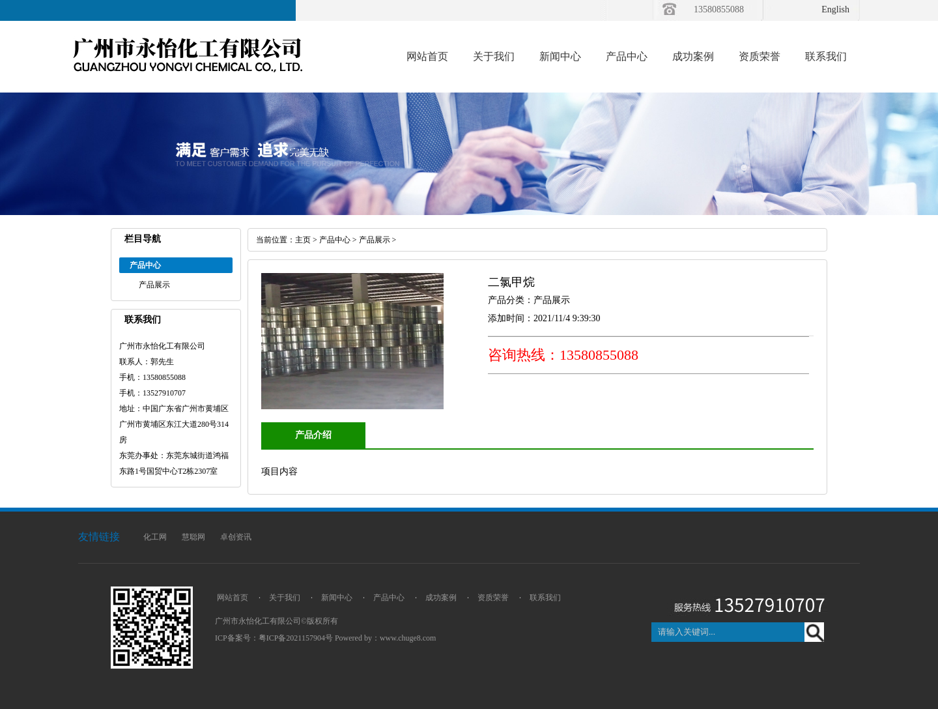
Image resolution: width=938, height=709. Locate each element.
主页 (303, 239)
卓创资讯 (235, 537)
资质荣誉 (759, 56)
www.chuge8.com (408, 638)
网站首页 (427, 56)
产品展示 (154, 284)
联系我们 (826, 56)
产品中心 (626, 56)
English (835, 9)
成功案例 (693, 56)
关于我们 (494, 56)
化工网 (155, 537)
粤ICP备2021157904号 (296, 638)
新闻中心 (560, 56)
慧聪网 (193, 537)
